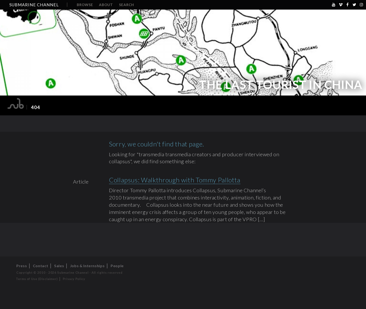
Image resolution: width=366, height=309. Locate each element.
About (106, 5)
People (117, 265)
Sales (59, 265)
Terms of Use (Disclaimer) (37, 279)
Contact (40, 265)
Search (126, 5)
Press (21, 265)
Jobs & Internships (87, 265)
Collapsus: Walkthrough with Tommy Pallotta (174, 180)
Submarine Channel (34, 5)
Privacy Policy (74, 279)
